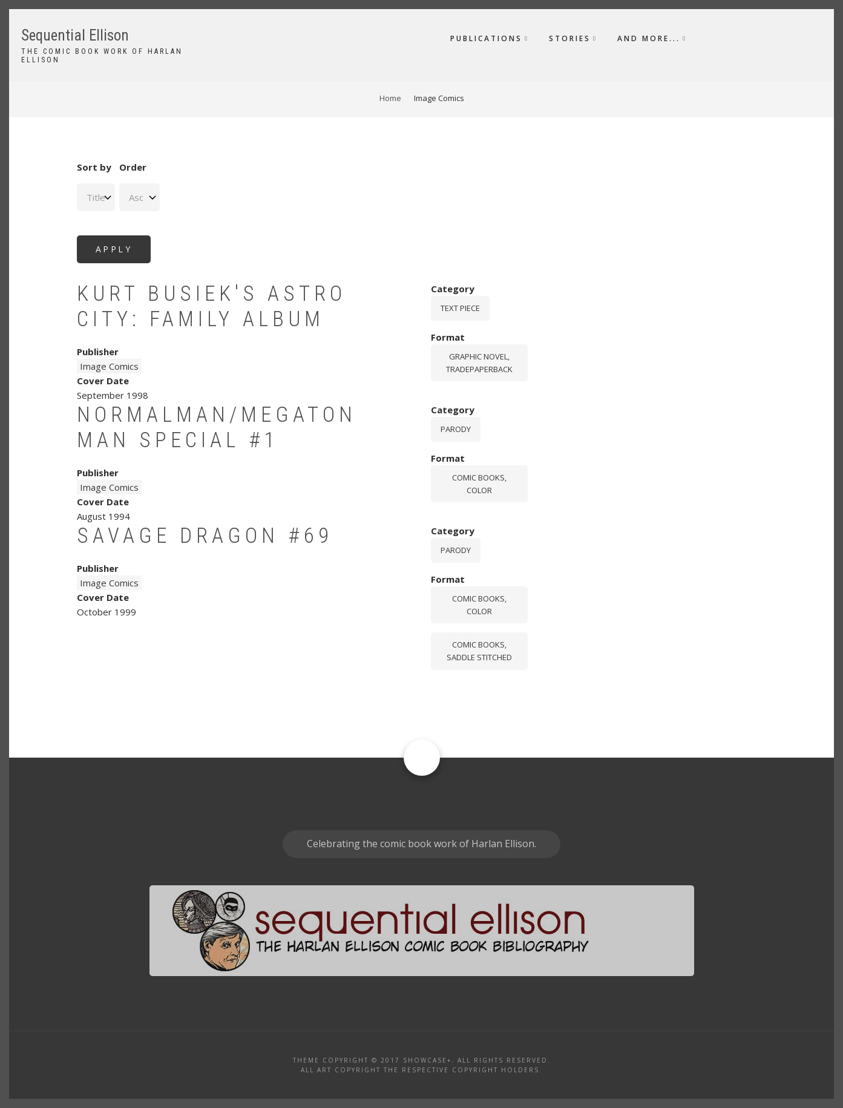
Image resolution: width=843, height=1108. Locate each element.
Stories (570, 38)
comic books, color (479, 484)
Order (132, 167)
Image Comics (109, 366)
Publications (486, 38)
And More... (648, 38)
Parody (456, 429)
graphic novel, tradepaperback (479, 363)
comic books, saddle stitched (479, 651)
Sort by (94, 167)
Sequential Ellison (75, 35)
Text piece (460, 308)
